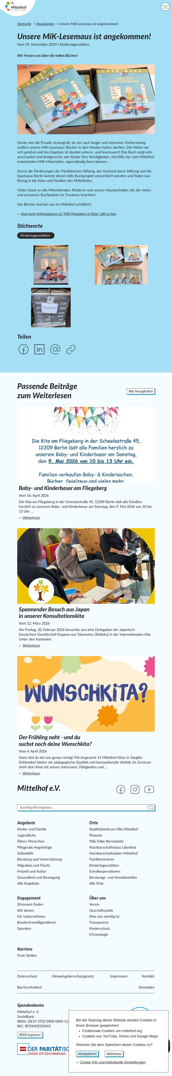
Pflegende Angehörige (34, 847)
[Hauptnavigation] (165, 7)
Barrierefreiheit (29, 987)
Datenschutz (27, 976)
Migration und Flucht (33, 865)
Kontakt (148, 976)
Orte (93, 823)
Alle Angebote (28, 883)
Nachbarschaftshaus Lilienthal (112, 847)
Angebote (26, 823)
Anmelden (147, 987)
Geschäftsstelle (101, 911)
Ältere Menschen (31, 841)
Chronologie (98, 934)
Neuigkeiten (45, 24)
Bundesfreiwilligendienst (36, 922)
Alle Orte (96, 883)
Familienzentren (101, 859)
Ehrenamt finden (30, 904)
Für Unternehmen (31, 916)
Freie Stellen (27, 955)
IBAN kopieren (30, 1035)
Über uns (97, 898)
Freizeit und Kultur (31, 871)
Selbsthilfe (25, 853)
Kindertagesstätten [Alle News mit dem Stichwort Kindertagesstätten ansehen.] (35, 235)
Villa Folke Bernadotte (106, 841)
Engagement (29, 898)
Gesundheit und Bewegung (38, 877)
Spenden (24, 929)
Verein (94, 904)
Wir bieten (25, 911)
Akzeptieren (87, 1054)
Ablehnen (114, 1054)
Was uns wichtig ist (104, 916)
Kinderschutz (99, 929)
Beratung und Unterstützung (39, 859)
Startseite (24, 24)
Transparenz (98, 922)
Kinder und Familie (32, 829)
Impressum (118, 976)
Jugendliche (26, 835)
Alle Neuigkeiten (140, 391)
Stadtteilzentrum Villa (113, 829)
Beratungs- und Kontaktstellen (113, 877)
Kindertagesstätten (104, 865)
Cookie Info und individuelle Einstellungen (113, 1062)
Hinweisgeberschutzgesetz (73, 976)
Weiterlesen (62, 518)
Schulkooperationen (104, 871)
